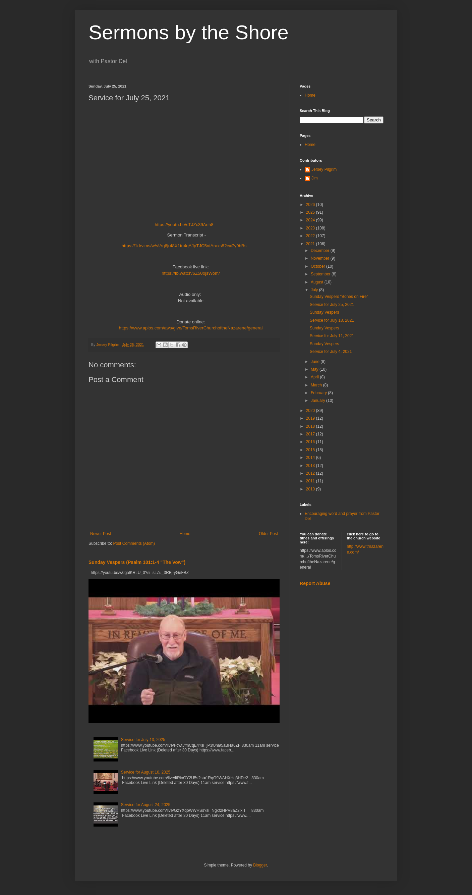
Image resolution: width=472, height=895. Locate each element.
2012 (311, 473)
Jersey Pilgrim (324, 169)
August (317, 282)
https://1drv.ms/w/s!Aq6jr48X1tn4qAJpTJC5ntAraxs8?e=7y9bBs (184, 245)
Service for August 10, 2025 (145, 772)
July (315, 289)
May (315, 369)
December (321, 250)
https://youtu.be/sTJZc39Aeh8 (184, 224)
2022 (311, 235)
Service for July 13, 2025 (143, 739)
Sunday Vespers (324, 312)
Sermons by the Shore (188, 32)
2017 (311, 434)
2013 (311, 465)
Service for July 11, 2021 (332, 335)
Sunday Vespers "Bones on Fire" (339, 296)
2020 (311, 410)
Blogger (260, 865)
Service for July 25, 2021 (332, 304)
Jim (314, 178)
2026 (311, 204)
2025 (311, 212)
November (321, 258)
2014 (311, 457)
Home (185, 533)
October (318, 266)
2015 (311, 450)
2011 (311, 481)
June (315, 361)
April (315, 377)
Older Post (268, 533)
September (321, 274)
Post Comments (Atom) (134, 543)
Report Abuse (315, 583)
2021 (311, 244)
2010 (311, 489)
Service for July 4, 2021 (331, 351)
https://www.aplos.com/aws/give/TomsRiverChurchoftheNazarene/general (191, 327)
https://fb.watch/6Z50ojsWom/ (191, 273)
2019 (311, 418)
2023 (311, 228)
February (319, 392)
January (318, 400)
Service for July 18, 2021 (332, 320)
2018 (311, 426)
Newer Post (100, 533)
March (317, 385)
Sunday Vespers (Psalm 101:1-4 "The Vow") (136, 562)
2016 (311, 441)
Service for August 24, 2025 (145, 804)
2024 (311, 220)
